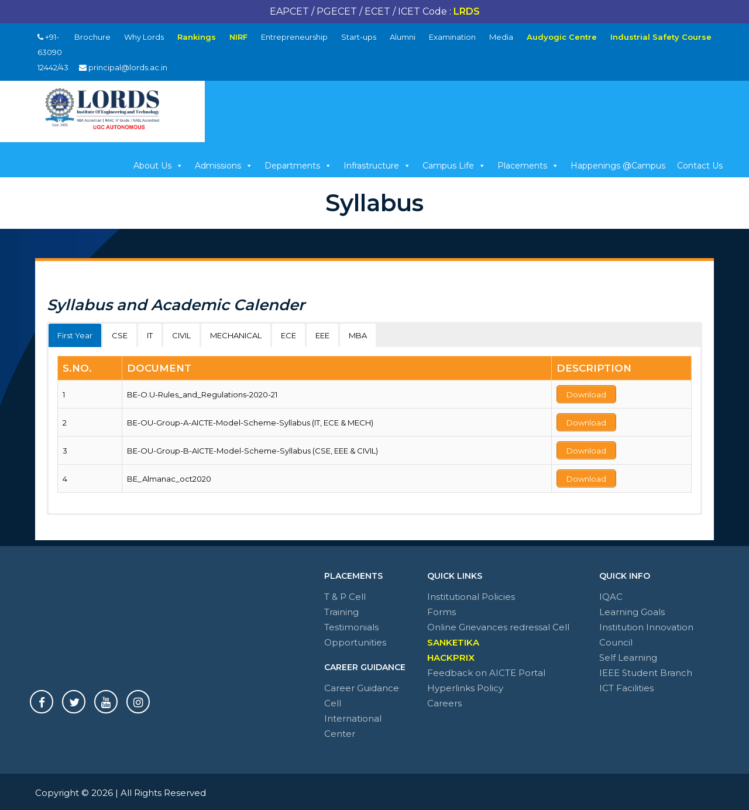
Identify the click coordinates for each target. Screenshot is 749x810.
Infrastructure (377, 165)
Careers (444, 700)
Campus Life (454, 165)
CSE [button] (120, 335)
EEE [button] (322, 335)
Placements (528, 165)
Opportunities (355, 640)
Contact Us (700, 165)
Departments (298, 165)
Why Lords (144, 37)
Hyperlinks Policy (465, 685)
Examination (452, 37)
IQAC (611, 594)
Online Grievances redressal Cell (498, 624)
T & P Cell (345, 594)
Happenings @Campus (618, 165)
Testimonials (351, 624)
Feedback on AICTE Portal (486, 670)
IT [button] (150, 335)
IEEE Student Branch (645, 670)
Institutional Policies (471, 594)
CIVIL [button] (181, 335)
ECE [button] (288, 335)
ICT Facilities (626, 685)
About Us (158, 165)
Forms (441, 609)
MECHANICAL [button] (236, 335)
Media (501, 37)
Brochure (92, 37)
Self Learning (628, 655)
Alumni (402, 37)
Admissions (224, 165)
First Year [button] (74, 335)
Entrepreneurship (294, 37)
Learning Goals (632, 609)
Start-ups (358, 37)
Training (341, 609)
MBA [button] (358, 335)
